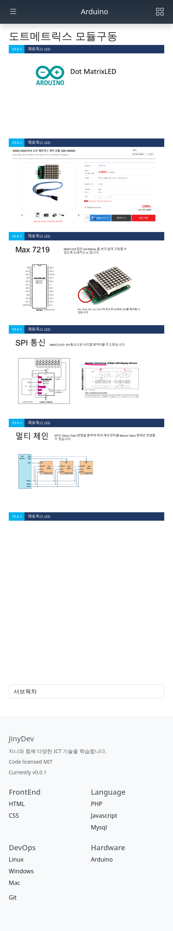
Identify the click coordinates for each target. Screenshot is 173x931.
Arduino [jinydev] (94, 11)
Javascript (104, 816)
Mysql (99, 827)
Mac (14, 883)
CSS (14, 816)
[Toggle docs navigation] (13, 11)
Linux (16, 859)
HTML (17, 804)
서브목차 (86, 691)
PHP (96, 804)
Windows (21, 871)
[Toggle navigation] (160, 11)
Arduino (102, 859)
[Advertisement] (86, 651)
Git (13, 897)
